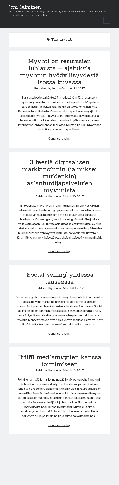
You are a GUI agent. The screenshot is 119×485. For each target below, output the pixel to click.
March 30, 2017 (73, 196)
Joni (54, 88)
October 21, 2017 (73, 88)
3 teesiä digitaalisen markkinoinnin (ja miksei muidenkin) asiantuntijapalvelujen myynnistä (59, 176)
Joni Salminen (25, 7)
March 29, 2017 (73, 370)
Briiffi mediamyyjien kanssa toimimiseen (59, 360)
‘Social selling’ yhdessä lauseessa (59, 278)
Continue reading (59, 138)
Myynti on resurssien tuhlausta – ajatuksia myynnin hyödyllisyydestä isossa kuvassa (59, 71)
